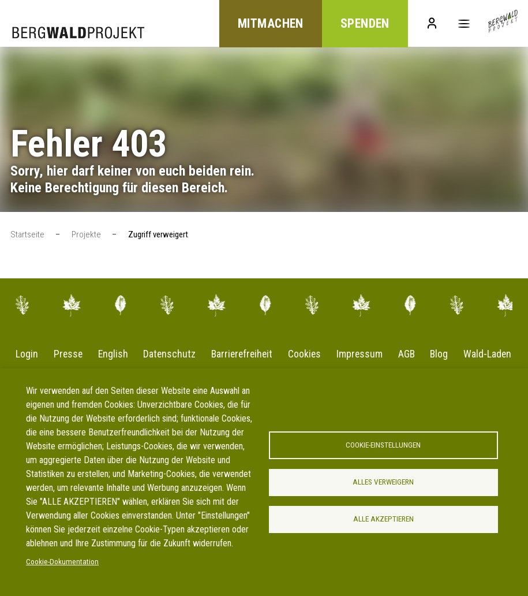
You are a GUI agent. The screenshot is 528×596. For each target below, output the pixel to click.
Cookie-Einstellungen (383, 444)
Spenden (361, 24)
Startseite (27, 235)
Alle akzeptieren (383, 519)
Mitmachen (265, 24)
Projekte (86, 235)
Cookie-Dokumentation (62, 562)
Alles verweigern (383, 482)
